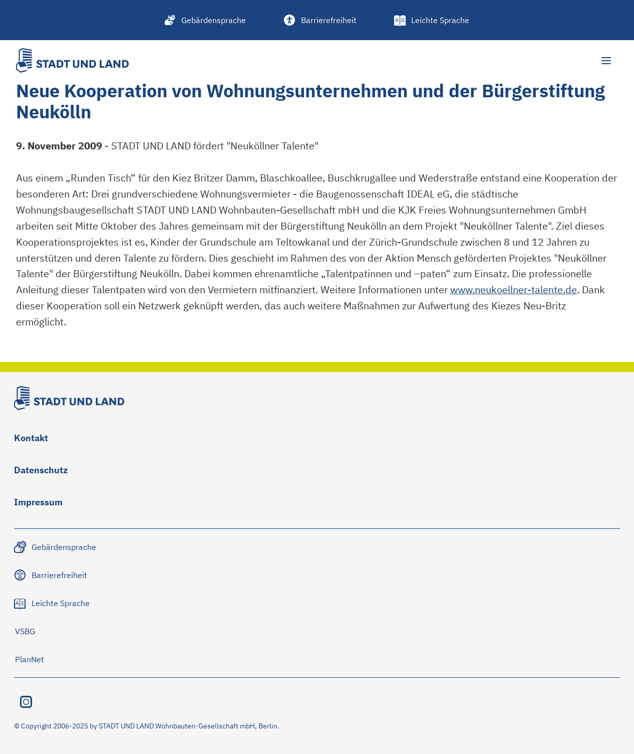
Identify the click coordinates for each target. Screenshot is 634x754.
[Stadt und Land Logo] (72, 60)
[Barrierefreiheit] (320, 20)
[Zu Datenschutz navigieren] (41, 472)
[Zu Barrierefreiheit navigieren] (51, 575)
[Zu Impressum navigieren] (38, 504)
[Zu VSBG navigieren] (25, 631)
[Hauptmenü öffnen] (606, 61)
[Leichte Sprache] (432, 20)
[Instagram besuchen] (26, 702)
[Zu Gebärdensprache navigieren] (56, 547)
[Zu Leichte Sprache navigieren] (52, 603)
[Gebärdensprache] (205, 20)
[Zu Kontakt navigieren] (31, 440)
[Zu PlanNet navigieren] (29, 659)
